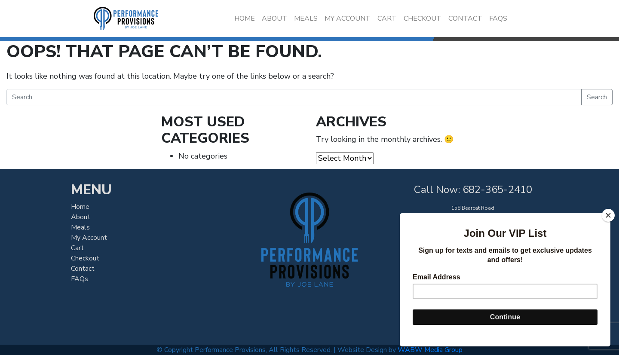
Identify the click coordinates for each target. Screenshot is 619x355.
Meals (306, 18)
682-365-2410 (497, 189)
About (274, 18)
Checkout (422, 18)
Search (597, 97)
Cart (387, 18)
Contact (465, 18)
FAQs (498, 18)
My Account (348, 18)
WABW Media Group (430, 350)
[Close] (608, 215)
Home (244, 18)
